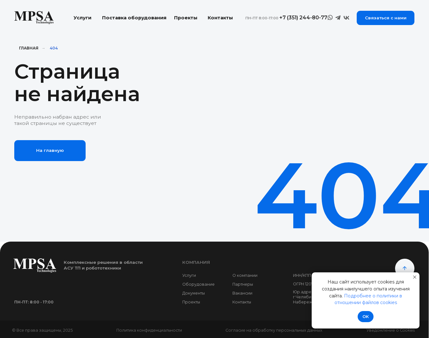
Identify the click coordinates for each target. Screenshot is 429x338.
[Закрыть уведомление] (415, 277)
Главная (28, 48)
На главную (50, 150)
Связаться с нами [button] (385, 17)
